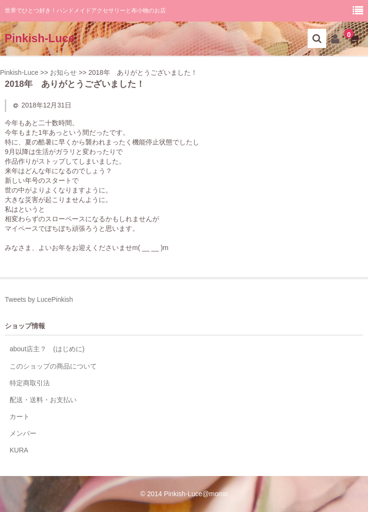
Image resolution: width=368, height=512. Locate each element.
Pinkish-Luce (39, 38)
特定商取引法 (30, 383)
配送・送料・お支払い (43, 400)
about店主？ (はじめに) (47, 349)
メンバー (23, 433)
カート (20, 416)
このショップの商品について (53, 366)
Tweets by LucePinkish (39, 299)
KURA (19, 450)
